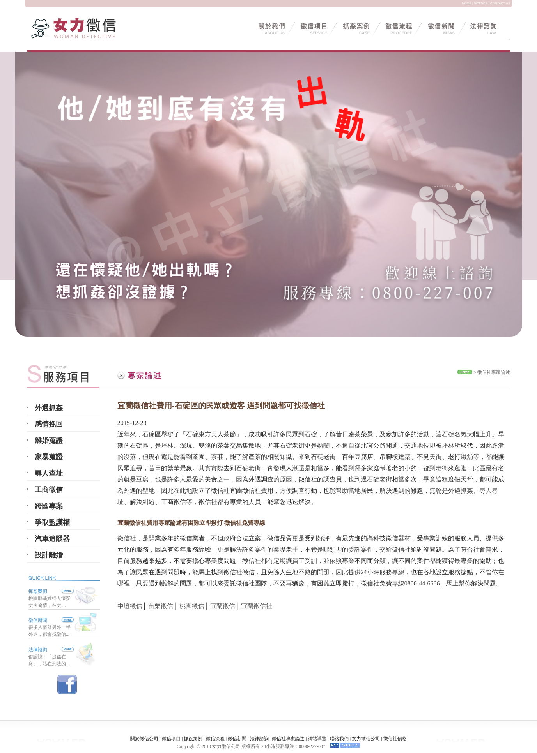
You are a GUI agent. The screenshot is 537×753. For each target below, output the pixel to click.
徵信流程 (215, 738)
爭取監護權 (52, 522)
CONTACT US (500, 3)
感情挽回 (49, 424)
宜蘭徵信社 (256, 606)
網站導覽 (317, 738)
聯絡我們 (339, 738)
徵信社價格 (395, 738)
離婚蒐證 (49, 440)
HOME (466, 3)
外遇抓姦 (49, 408)
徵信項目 (171, 738)
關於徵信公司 (144, 738)
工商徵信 (49, 490)
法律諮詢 (37, 649)
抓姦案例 (51, 591)
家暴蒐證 (49, 457)
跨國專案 (49, 506)
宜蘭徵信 (222, 606)
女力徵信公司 (366, 738)
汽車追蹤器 (52, 539)
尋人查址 (49, 473)
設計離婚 (49, 555)
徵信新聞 (37, 620)
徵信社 (126, 538)
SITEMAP (480, 3)
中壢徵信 (129, 606)
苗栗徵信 (160, 606)
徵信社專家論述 (493, 372)
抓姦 (467, 490)
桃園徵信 (191, 606)
